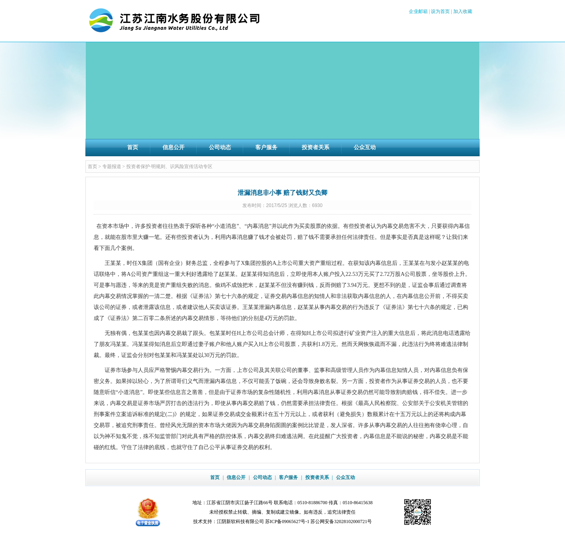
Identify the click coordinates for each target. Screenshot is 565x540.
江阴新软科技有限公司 (240, 521)
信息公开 (173, 147)
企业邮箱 (418, 11)
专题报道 (111, 166)
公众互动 (365, 147)
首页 (132, 147)
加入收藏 (462, 11)
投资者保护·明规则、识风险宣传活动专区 (169, 166)
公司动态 (220, 147)
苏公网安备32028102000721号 (341, 521)
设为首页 (440, 11)
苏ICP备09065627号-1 (287, 521)
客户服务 (266, 147)
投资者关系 (315, 147)
